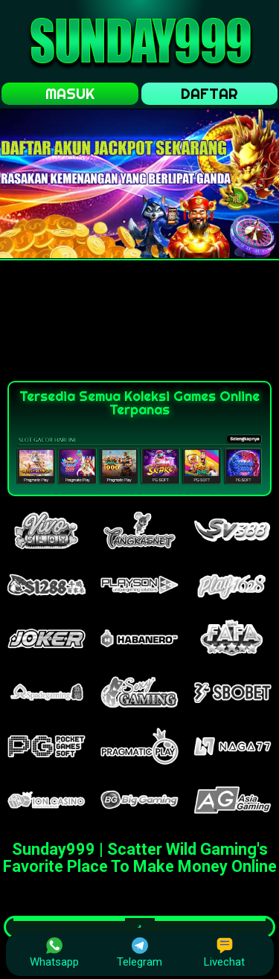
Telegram (139, 953)
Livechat (224, 953)
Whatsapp (54, 953)
